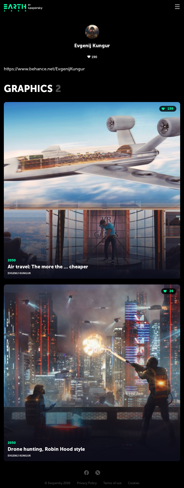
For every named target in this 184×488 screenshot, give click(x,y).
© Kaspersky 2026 (57, 483)
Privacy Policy (87, 483)
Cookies (133, 483)
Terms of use (112, 483)
